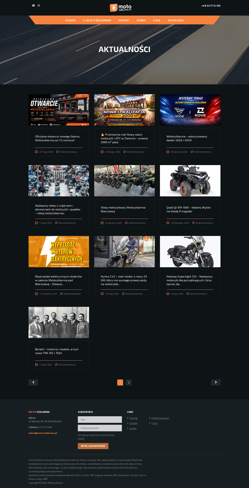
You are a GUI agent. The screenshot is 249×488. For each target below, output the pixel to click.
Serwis (141, 20)
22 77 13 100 (45, 427)
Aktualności (176, 20)
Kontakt (124, 20)
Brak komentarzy (69, 152)
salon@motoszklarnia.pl (43, 433)
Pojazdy (70, 20)
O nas (156, 20)
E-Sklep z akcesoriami (97, 20)
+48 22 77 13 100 (210, 5)
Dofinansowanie (160, 418)
